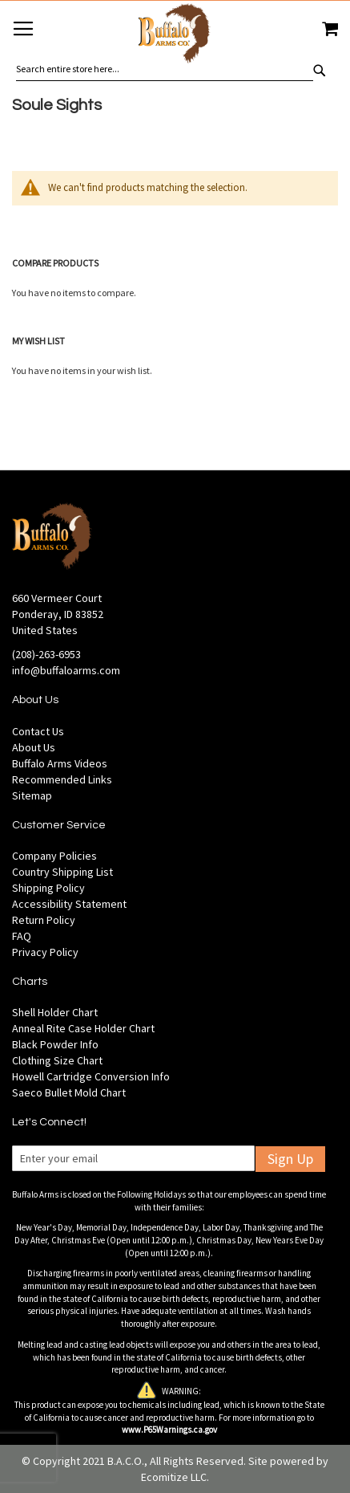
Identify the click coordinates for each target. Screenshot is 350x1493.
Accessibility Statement (69, 904)
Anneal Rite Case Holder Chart (83, 1028)
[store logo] (175, 35)
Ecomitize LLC (174, 1477)
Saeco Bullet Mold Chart (69, 1092)
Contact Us (38, 731)
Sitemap (32, 795)
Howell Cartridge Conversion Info (91, 1076)
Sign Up (290, 1158)
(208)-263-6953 (46, 654)
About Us (33, 747)
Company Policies (54, 855)
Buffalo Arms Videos (59, 763)
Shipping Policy (48, 888)
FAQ (21, 936)
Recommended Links (62, 779)
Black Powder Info (55, 1044)
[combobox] (164, 69)
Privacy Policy (45, 952)
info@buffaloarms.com (66, 670)
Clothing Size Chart (57, 1060)
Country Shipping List (62, 871)
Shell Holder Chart (55, 1012)
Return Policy (43, 920)
